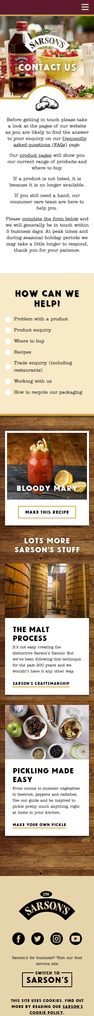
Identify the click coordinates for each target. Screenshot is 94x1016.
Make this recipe (47, 511)
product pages (35, 155)
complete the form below (50, 219)
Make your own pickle (39, 824)
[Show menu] (85, 7)
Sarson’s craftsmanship (41, 683)
